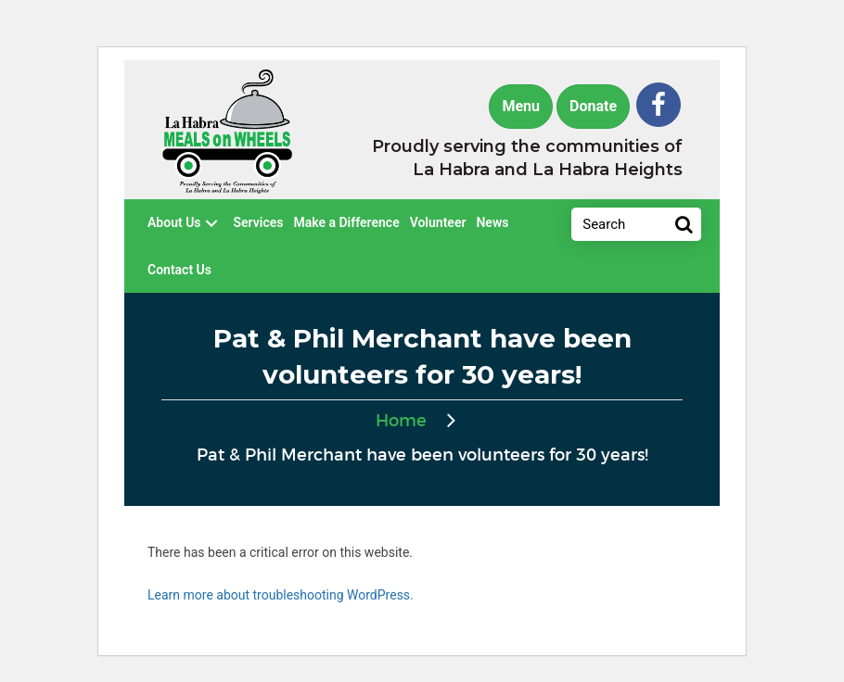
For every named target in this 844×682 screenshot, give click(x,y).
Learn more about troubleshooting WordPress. (280, 594)
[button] (658, 104)
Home (401, 421)
